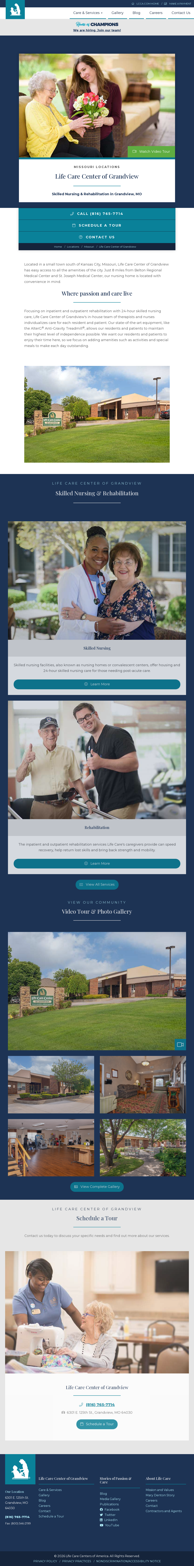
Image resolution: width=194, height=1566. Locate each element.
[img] (72, 213)
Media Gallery (110, 1499)
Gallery (118, 13)
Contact (45, 1511)
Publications (109, 1504)
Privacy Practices (76, 1561)
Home (58, 246)
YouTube (109, 1525)
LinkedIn (108, 1520)
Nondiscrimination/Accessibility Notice (128, 1561)
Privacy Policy (45, 1561)
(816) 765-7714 (17, 1517)
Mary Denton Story (160, 1495)
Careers (156, 13)
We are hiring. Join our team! (97, 27)
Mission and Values (160, 1490)
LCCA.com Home (145, 3)
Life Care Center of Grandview (117, 246)
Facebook (110, 1509)
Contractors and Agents (164, 1511)
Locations (73, 246)
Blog (136, 13)
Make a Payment (177, 3)
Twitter (108, 1515)
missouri (89, 246)
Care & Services (87, 13)
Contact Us (181, 13)
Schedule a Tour (97, 225)
